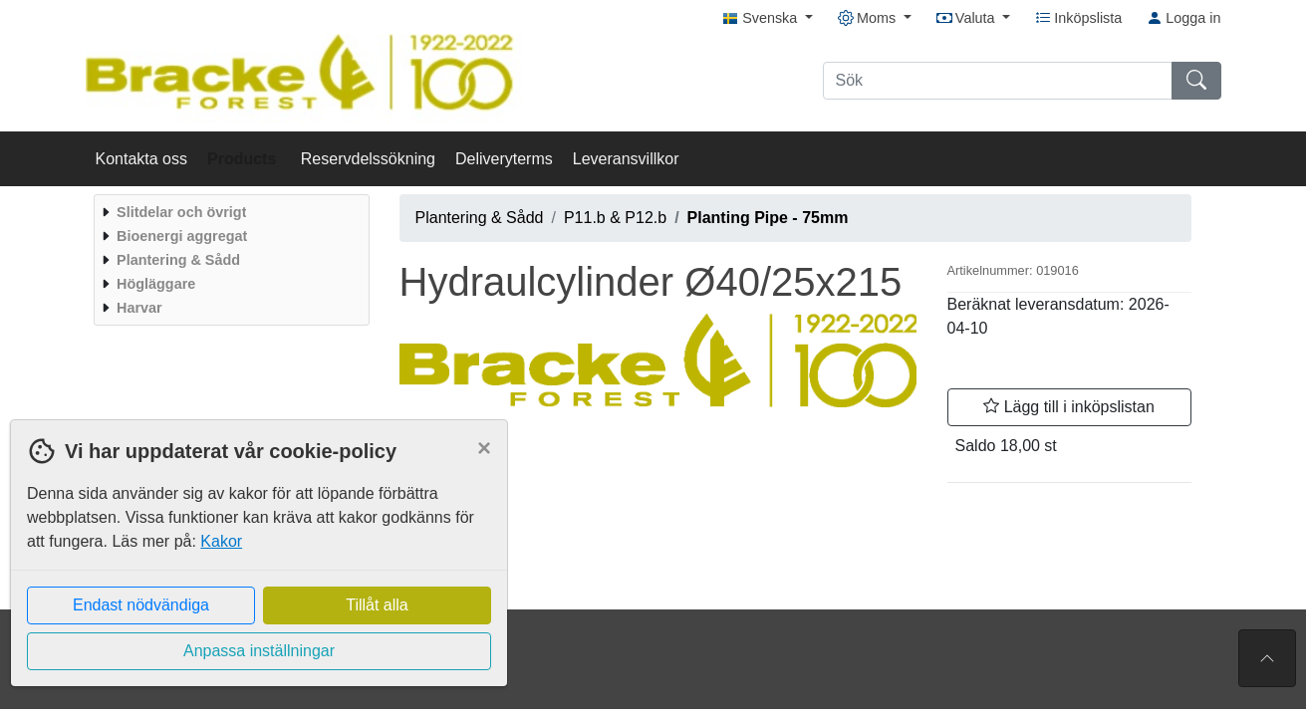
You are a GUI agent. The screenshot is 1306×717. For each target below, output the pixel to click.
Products (244, 158)
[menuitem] (229, 212)
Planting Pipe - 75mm (768, 217)
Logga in (1183, 18)
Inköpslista (1078, 18)
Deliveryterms (504, 158)
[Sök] (998, 81)
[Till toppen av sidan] (1267, 658)
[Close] (484, 448)
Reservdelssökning (368, 158)
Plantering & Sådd (479, 217)
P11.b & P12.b (615, 217)
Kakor (221, 541)
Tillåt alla (377, 605)
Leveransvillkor (626, 158)
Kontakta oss (142, 158)
